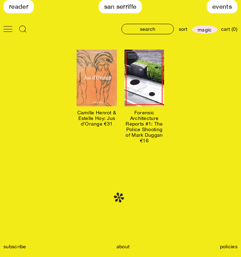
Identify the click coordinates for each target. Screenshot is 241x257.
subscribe (14, 246)
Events (222, 6)
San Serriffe (120, 6)
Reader (18, 6)
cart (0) (229, 29)
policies (229, 246)
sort (183, 29)
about (123, 246)
